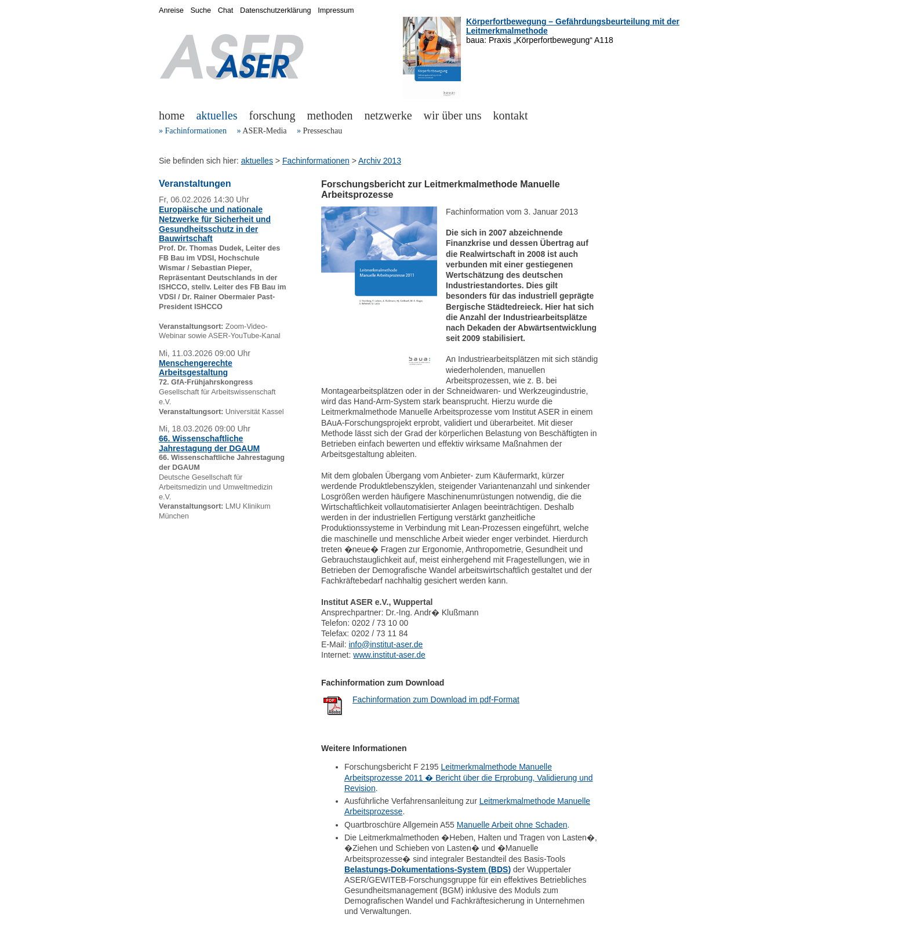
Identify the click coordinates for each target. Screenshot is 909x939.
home (171, 115)
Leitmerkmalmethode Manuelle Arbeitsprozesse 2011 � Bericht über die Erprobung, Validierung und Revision (468, 777)
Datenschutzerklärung (275, 10)
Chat (226, 10)
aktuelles (216, 115)
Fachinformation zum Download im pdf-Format (435, 699)
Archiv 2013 (379, 160)
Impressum (336, 10)
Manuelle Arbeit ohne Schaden (512, 824)
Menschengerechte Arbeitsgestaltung (195, 368)
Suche (200, 10)
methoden (330, 115)
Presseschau (322, 130)
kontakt (510, 115)
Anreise (171, 10)
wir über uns (453, 115)
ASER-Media (264, 130)
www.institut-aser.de (389, 654)
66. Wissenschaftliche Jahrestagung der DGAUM (209, 443)
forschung (272, 115)
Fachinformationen (196, 130)
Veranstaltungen (195, 183)
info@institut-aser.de (385, 644)
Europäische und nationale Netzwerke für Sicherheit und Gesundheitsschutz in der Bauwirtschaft (215, 224)
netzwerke (388, 115)
